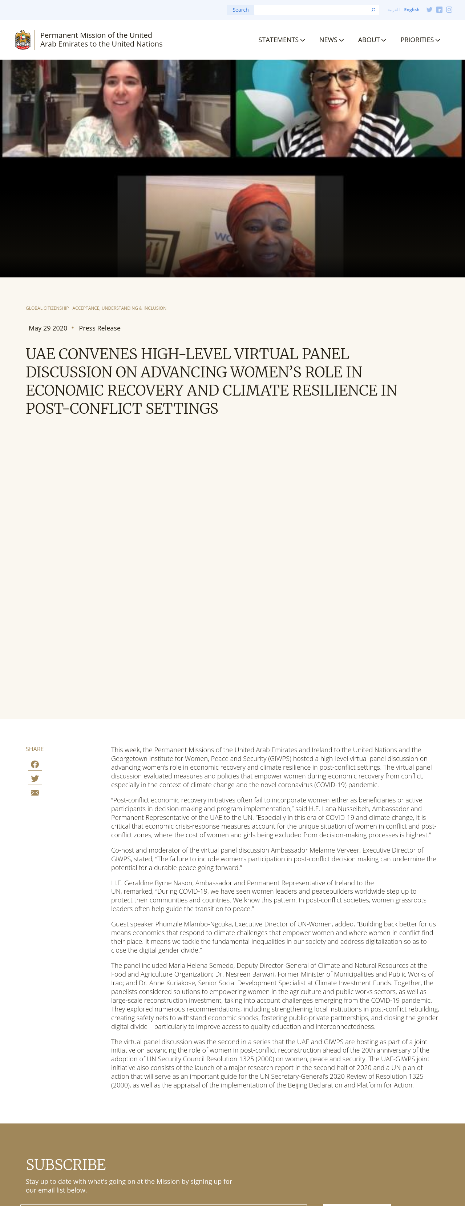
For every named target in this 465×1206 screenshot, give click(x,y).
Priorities (417, 39)
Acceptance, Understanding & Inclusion (119, 308)
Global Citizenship (47, 308)
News (328, 39)
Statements (279, 39)
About (369, 39)
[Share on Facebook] (35, 765)
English (412, 10)
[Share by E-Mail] (35, 794)
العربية (394, 10)
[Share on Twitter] (35, 780)
